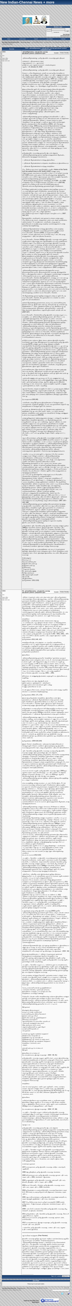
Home (8, 39)
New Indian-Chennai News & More (10, 42)
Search (36, 39)
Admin (4, 51)
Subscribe (66, 1287)
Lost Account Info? (65, 35)
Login (67, 31)
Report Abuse (35, 1302)
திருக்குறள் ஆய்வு (25, 42)
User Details (49, 39)
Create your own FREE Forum (31, 1300)
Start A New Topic (50, 46)
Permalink (56, 52)
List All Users (22, 39)
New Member (66, 34)
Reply (57, 46)
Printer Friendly (65, 46)
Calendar (63, 39)
